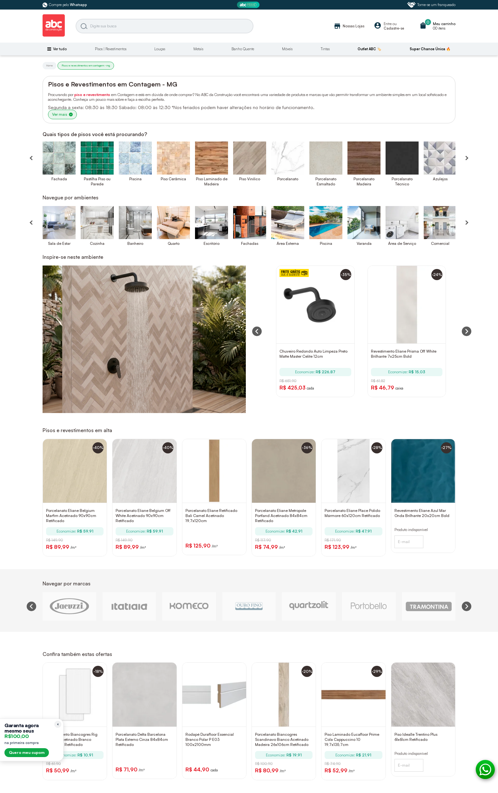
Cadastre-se (394, 28)
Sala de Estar (59, 243)
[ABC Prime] (249, 5)
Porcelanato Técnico (402, 181)
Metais (198, 49)
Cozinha (97, 243)
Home (49, 65)
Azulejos (440, 178)
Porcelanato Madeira (363, 181)
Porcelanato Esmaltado (325, 181)
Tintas (325, 49)
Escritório (211, 243)
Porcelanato (287, 178)
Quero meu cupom (26, 752)
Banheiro (135, 243)
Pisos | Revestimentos (110, 49)
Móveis (287, 49)
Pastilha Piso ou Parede (97, 181)
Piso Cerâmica (173, 178)
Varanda (364, 243)
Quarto (173, 243)
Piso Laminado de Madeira (211, 181)
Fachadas (249, 243)
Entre (388, 24)
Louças (159, 49)
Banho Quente (243, 49)
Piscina (135, 178)
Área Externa (288, 243)
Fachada (59, 178)
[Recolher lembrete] (57, 724)
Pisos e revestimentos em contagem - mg (86, 65)
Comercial (440, 243)
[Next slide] (466, 606)
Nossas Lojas (348, 26)
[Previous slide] (31, 606)
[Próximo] (466, 222)
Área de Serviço (402, 243)
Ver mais (62, 114)
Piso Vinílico (249, 178)
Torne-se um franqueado (431, 5)
